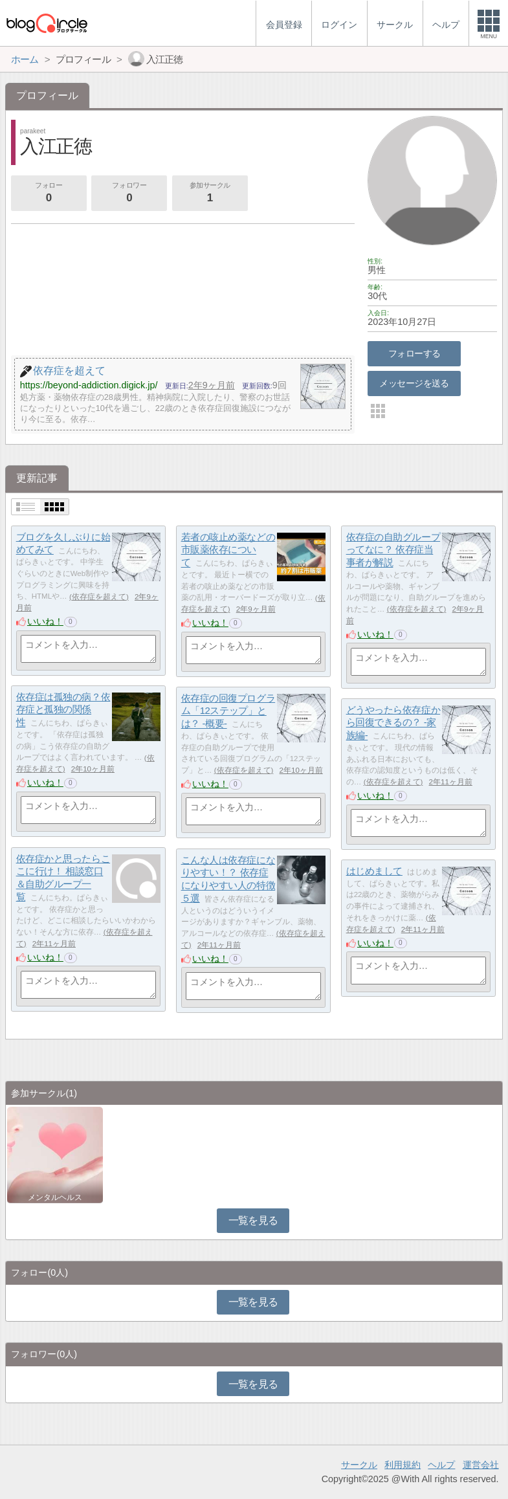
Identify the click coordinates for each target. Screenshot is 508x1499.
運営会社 (481, 1465)
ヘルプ (441, 1465)
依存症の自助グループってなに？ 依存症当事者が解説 (393, 549)
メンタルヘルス (55, 1197)
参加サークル (209, 193)
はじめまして (374, 870)
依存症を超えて (99, 597)
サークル (359, 1465)
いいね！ (45, 621)
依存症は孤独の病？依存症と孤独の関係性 (63, 709)
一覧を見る (253, 1220)
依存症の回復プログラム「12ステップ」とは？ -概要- (228, 711)
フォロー (48, 193)
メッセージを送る (413, 383)
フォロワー (129, 193)
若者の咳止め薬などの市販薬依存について (228, 549)
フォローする (414, 353)
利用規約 (402, 1465)
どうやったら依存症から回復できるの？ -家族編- (393, 722)
